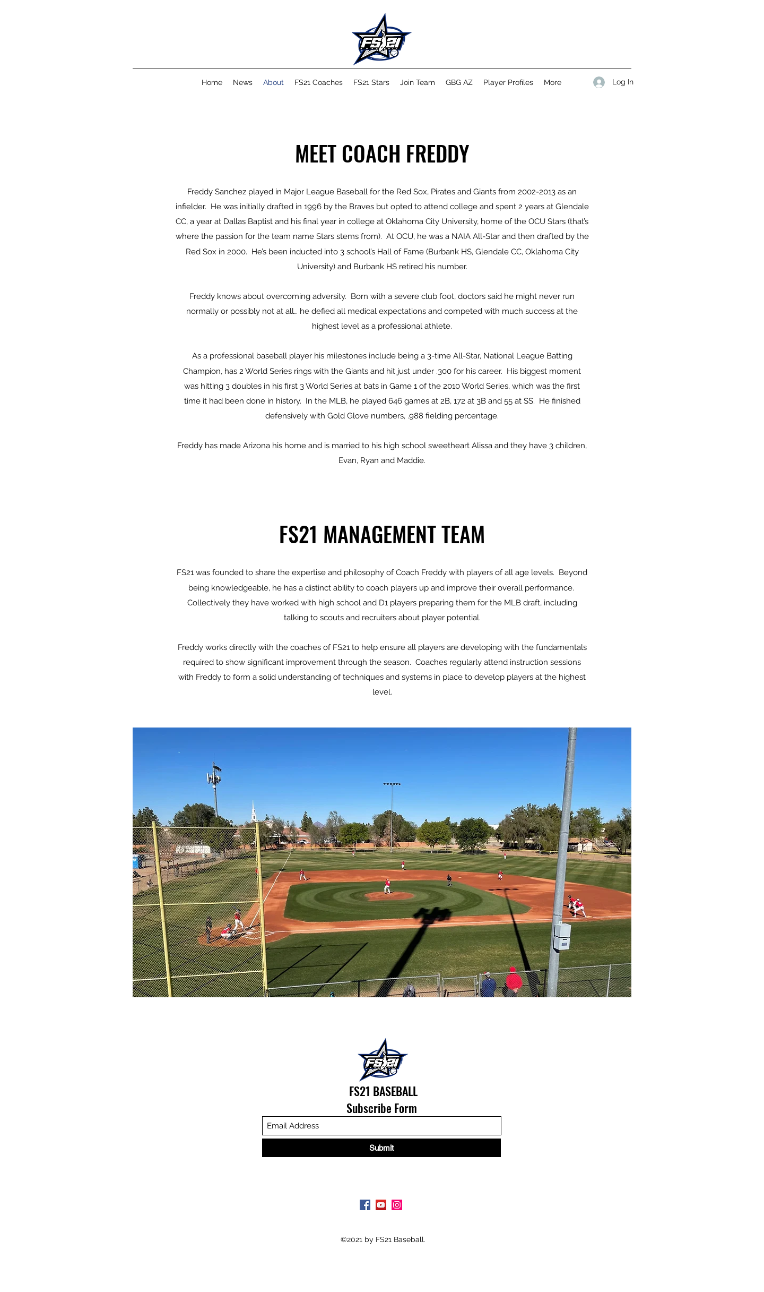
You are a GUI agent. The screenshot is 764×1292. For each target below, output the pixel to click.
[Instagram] (397, 1205)
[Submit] (381, 1148)
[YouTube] (381, 1205)
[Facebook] (365, 1205)
